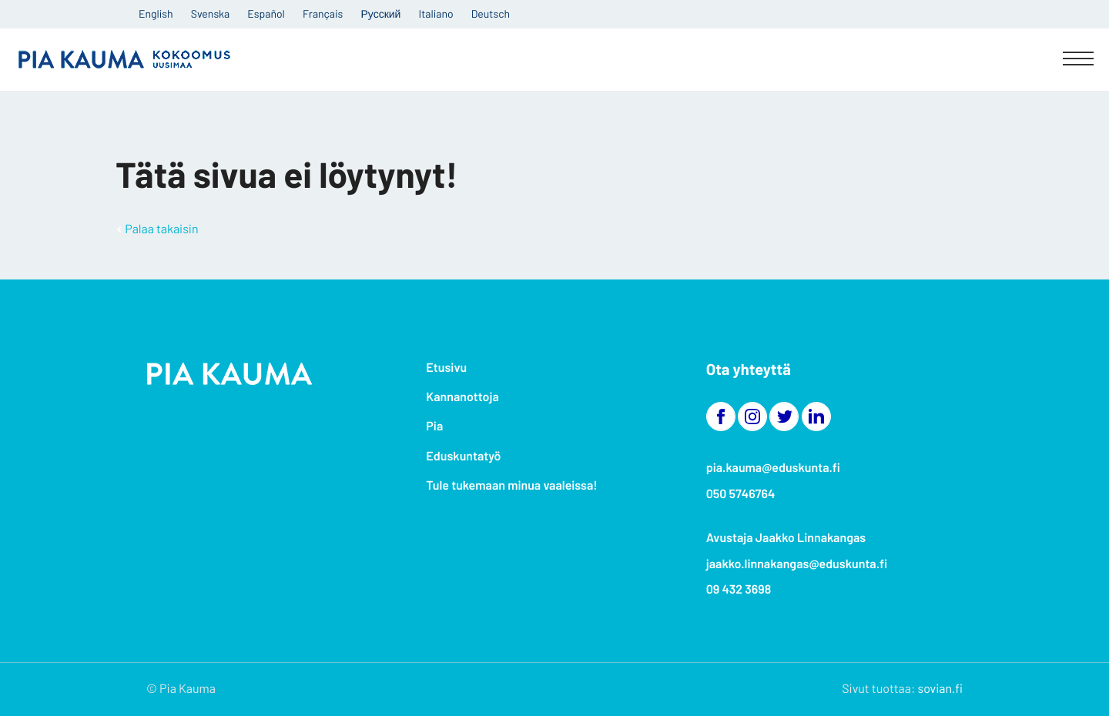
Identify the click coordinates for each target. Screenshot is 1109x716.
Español (265, 13)
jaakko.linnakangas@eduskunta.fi (797, 564)
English (156, 13)
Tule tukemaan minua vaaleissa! (511, 485)
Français (323, 13)
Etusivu (446, 367)
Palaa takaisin (161, 229)
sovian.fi (940, 688)
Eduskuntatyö (463, 456)
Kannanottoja (462, 397)
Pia (434, 426)
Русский (380, 13)
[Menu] (1078, 60)
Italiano (436, 13)
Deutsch (490, 13)
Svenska (210, 13)
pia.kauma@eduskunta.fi (773, 467)
